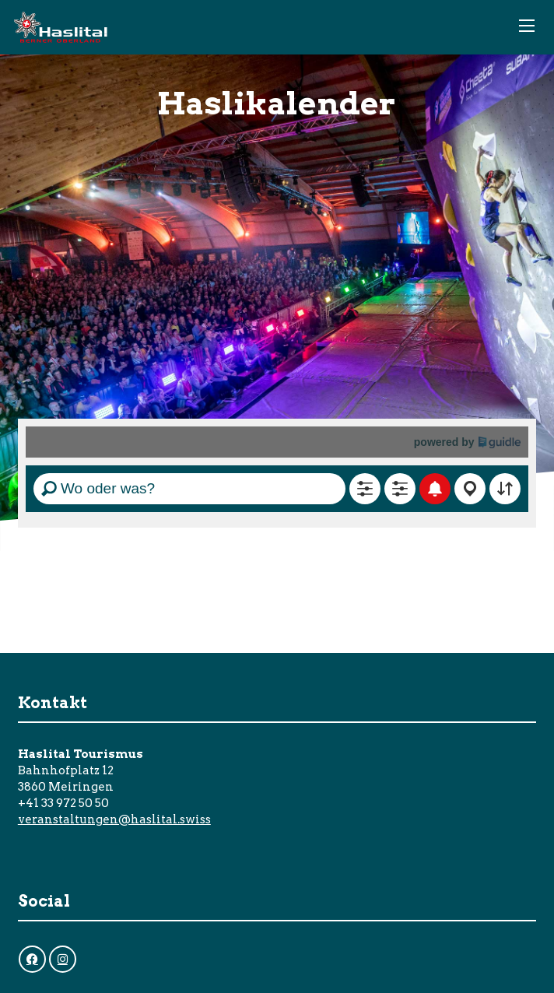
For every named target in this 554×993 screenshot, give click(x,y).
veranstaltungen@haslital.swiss (114, 819)
